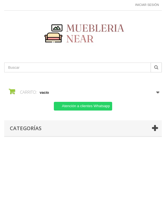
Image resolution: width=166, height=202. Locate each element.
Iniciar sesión (147, 4)
